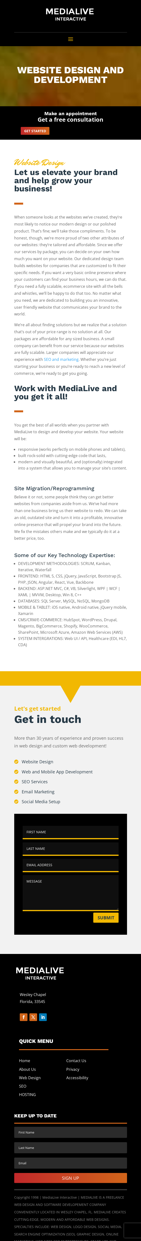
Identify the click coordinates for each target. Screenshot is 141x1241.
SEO (22, 1086)
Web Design (30, 1077)
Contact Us (76, 1060)
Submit (106, 918)
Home (24, 1060)
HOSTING (27, 1094)
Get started (35, 131)
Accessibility (77, 1077)
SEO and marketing (61, 359)
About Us (27, 1069)
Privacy (72, 1069)
